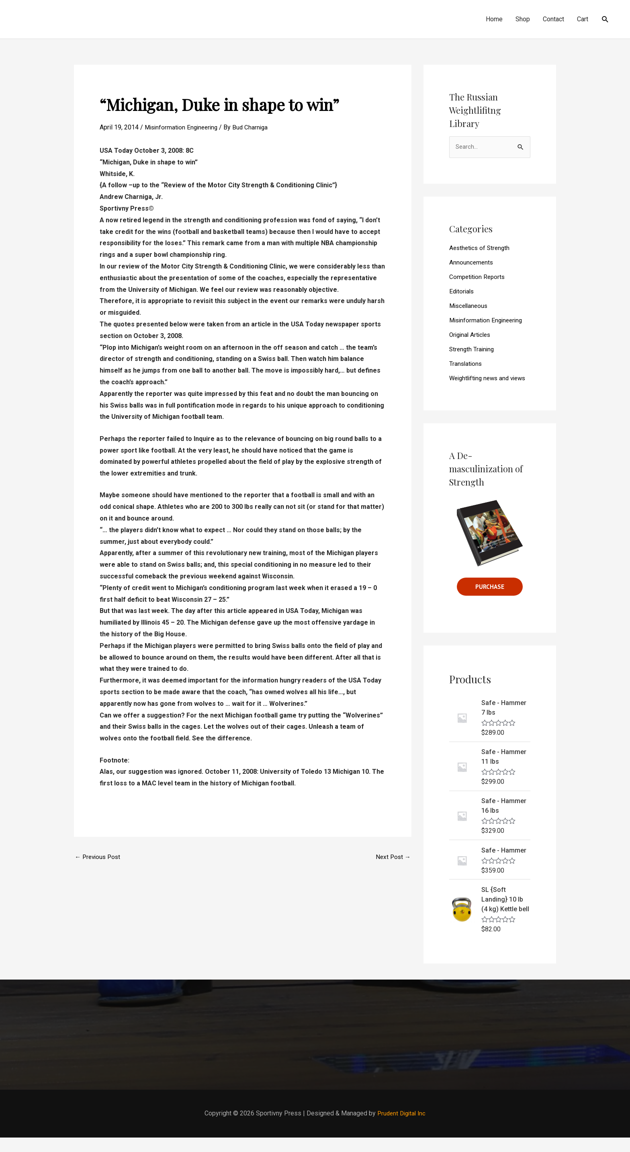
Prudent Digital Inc (402, 1128)
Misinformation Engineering (183, 127)
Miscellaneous (470, 306)
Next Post (392, 857)
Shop (522, 19)
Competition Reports (478, 277)
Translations (466, 364)
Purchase (490, 600)
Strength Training (472, 350)
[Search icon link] (605, 19)
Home (494, 19)
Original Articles (471, 335)
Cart (582, 19)
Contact (553, 19)
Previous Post (99, 857)
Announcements (471, 263)
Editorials (462, 292)
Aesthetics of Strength (481, 248)
